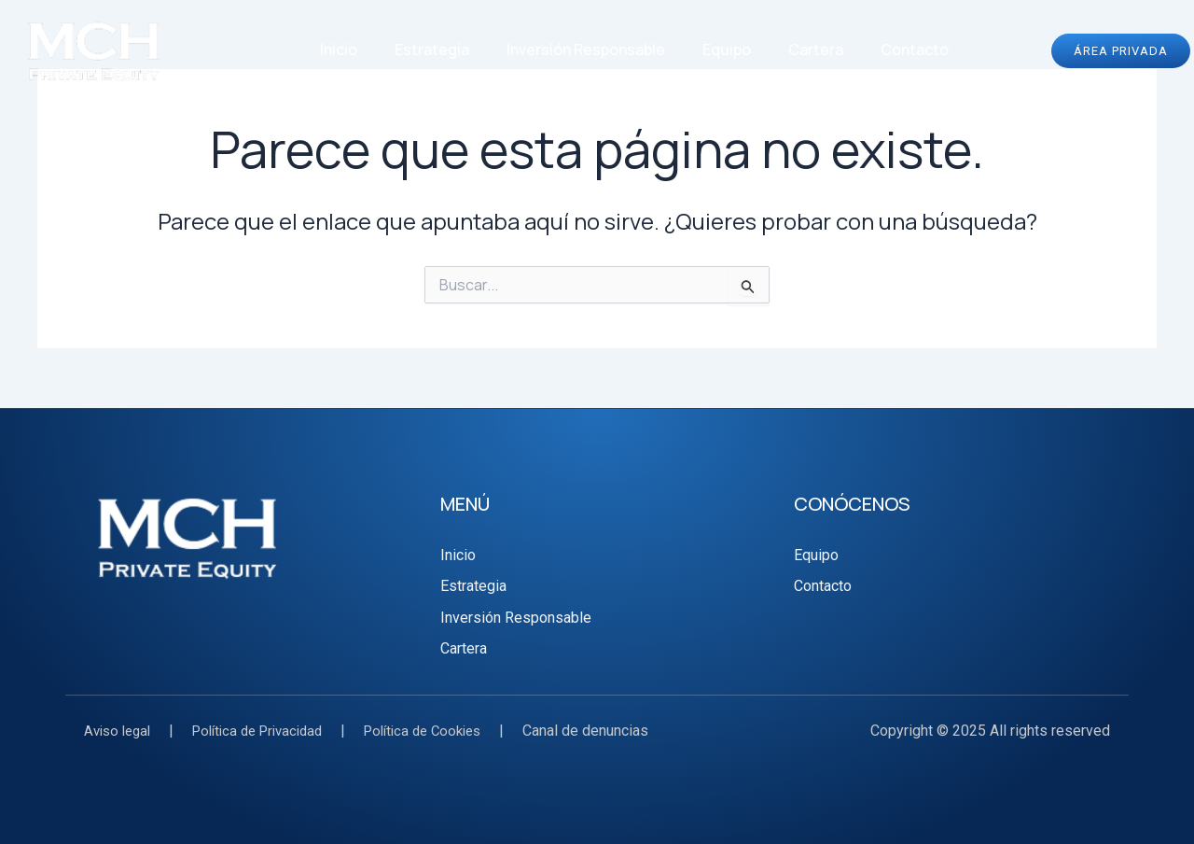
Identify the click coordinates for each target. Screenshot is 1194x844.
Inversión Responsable (586, 49)
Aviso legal (120, 730)
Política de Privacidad (270, 730)
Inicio (338, 49)
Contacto (915, 49)
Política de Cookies (447, 730)
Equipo (726, 49)
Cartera (815, 49)
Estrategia (432, 49)
